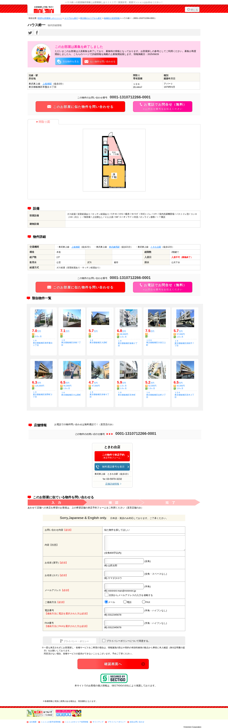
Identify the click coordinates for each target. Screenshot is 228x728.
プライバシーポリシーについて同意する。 (126, 640)
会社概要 (33, 722)
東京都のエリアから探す (91, 18)
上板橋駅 (47, 83)
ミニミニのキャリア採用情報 (76, 722)
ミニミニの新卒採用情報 (51, 722)
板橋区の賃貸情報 (112, 18)
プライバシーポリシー (117, 722)
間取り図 (43, 121)
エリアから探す (71, 18)
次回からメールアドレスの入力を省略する (129, 595)
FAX (146, 602)
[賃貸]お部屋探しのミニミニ (49, 18)
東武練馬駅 (114, 247)
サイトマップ (98, 722)
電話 (127, 602)
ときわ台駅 (156, 247)
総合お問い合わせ (137, 722)
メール (110, 602)
